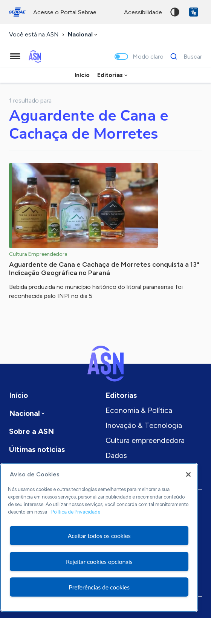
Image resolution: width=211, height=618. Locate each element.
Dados (116, 455)
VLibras (193, 12)
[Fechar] (188, 474)
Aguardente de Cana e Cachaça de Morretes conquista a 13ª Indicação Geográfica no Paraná (104, 268)
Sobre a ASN (31, 431)
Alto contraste (175, 12)
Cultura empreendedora (145, 440)
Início (82, 75)
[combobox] (83, 34)
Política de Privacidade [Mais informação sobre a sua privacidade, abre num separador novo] (75, 512)
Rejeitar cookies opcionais (99, 561)
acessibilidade (143, 12)
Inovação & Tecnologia (144, 425)
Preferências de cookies (99, 587)
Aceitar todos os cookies (99, 535)
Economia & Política (139, 410)
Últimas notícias (37, 449)
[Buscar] (184, 56)
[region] (99, 537)
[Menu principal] (15, 56)
